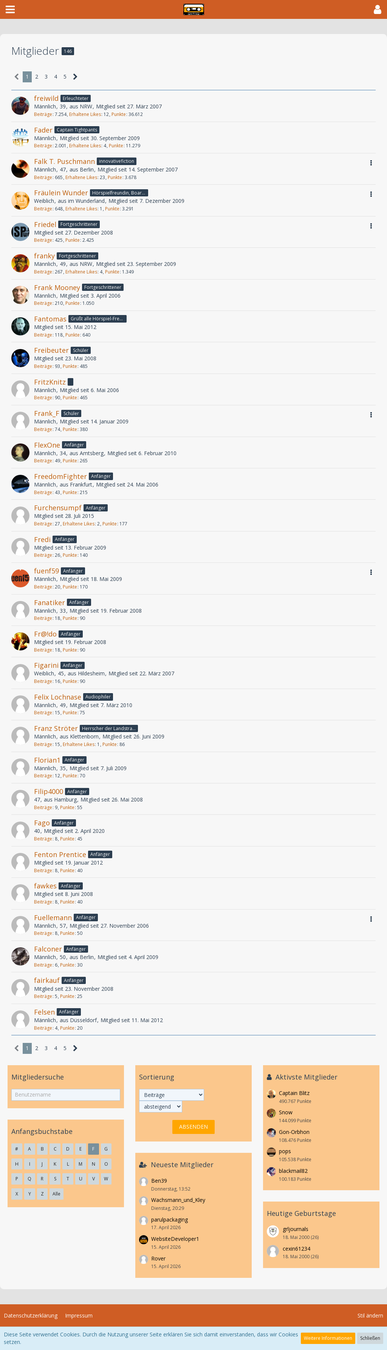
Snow (286, 1112)
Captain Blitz (294, 1093)
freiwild (46, 98)
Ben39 (159, 1180)
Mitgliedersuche (37, 1076)
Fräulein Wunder (61, 192)
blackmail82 (293, 1170)
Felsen (44, 1011)
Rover (158, 1258)
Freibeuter (51, 350)
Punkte (118, 114)
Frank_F (46, 413)
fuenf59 (46, 570)
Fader (43, 129)
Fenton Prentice (60, 854)
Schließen (370, 1338)
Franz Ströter (56, 728)
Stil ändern (370, 1315)
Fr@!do (45, 633)
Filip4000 (48, 791)
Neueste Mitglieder (182, 1164)
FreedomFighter (60, 476)
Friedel (45, 224)
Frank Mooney (57, 287)
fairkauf (47, 980)
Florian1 (47, 760)
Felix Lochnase (57, 696)
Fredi (42, 539)
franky (44, 255)
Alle (56, 1194)
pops (285, 1151)
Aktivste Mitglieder (306, 1076)
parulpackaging (169, 1219)
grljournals (295, 1229)
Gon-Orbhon (294, 1131)
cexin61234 (296, 1248)
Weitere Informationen (328, 1338)
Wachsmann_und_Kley (178, 1199)
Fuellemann (53, 917)
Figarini (46, 665)
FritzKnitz (50, 381)
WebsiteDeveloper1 (175, 1238)
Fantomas (50, 318)
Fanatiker (49, 602)
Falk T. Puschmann (64, 161)
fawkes (45, 885)
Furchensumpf (58, 507)
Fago (42, 822)
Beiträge (43, 114)
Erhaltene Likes (85, 114)
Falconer (48, 948)
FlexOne (47, 444)
